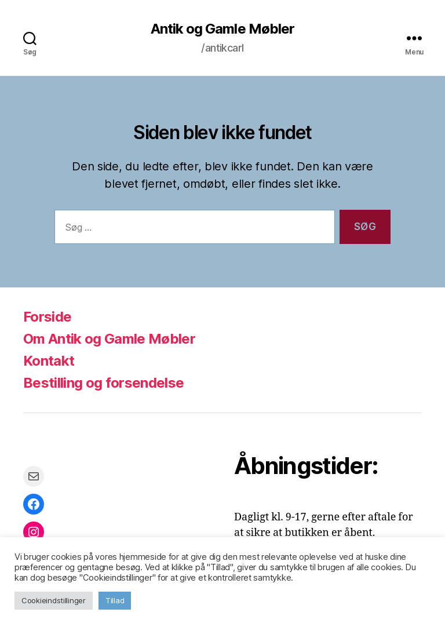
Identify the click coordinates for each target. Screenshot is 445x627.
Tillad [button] (114, 600)
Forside (47, 316)
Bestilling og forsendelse (103, 382)
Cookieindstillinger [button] (53, 600)
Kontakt (48, 360)
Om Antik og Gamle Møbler (109, 338)
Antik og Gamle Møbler (222, 29)
